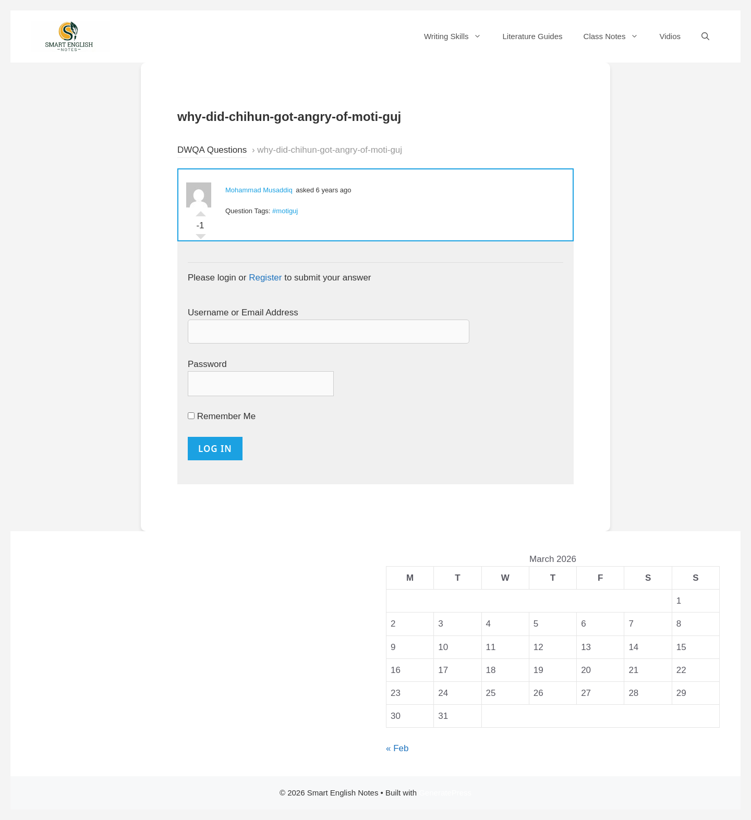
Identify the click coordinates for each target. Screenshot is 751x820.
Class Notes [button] (616, 36)
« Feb (397, 748)
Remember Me (222, 416)
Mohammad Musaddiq (259, 190)
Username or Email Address (243, 312)
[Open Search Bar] (705, 36)
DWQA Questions (212, 150)
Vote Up (201, 211)
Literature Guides (532, 36)
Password (207, 364)
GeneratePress (445, 792)
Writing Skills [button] (458, 36)
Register (265, 278)
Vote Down (201, 239)
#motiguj (285, 211)
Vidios (670, 36)
